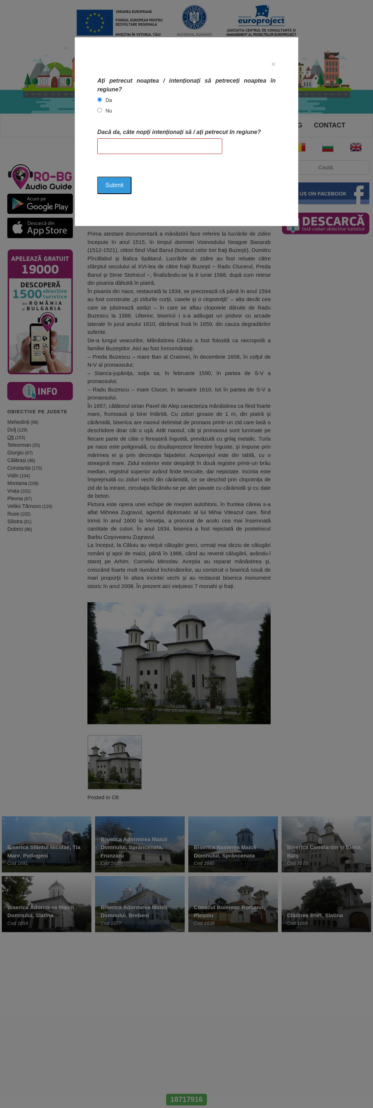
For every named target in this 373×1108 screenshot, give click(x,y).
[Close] (273, 64)
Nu (109, 111)
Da (109, 100)
